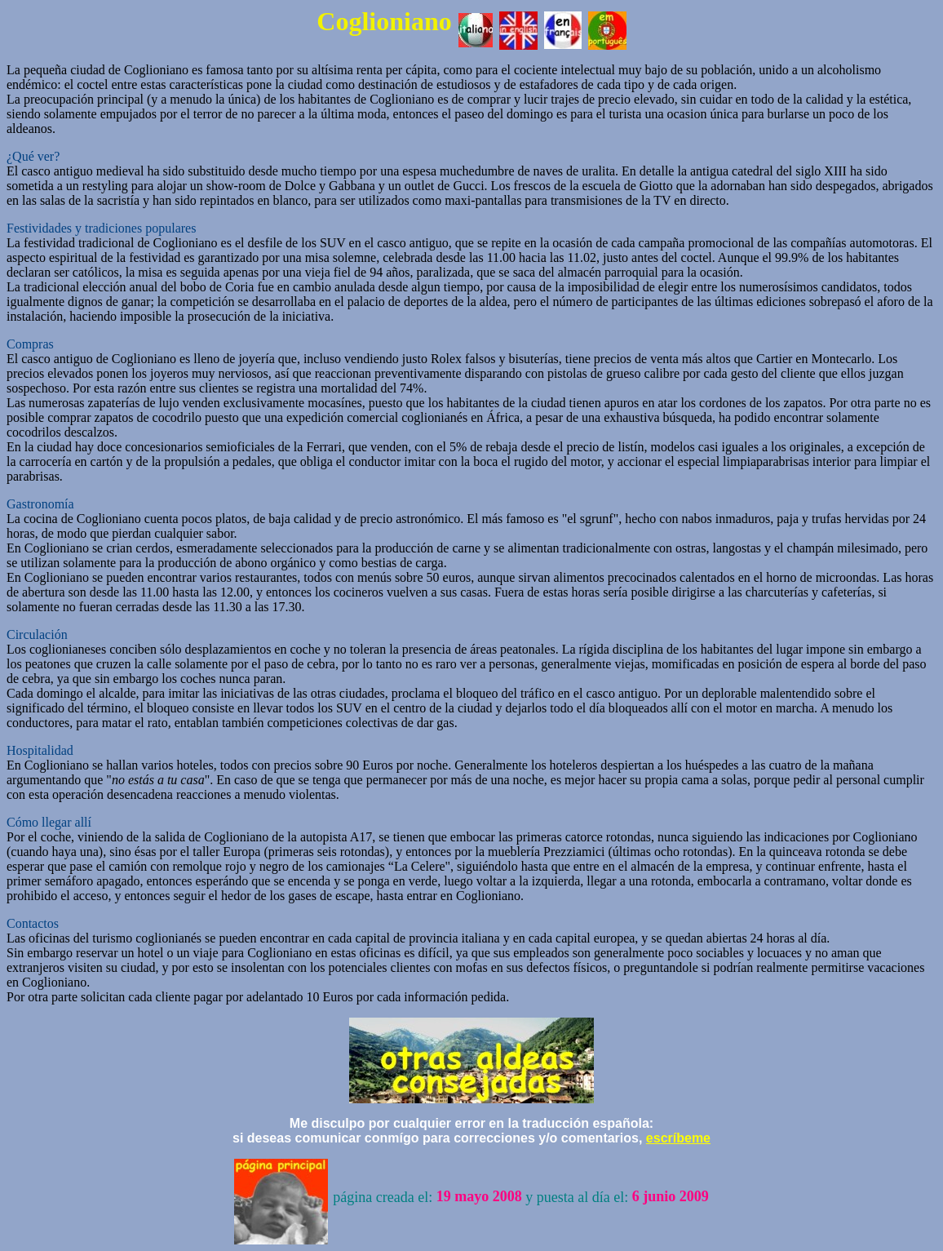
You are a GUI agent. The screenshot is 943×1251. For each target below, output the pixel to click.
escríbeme (678, 1138)
